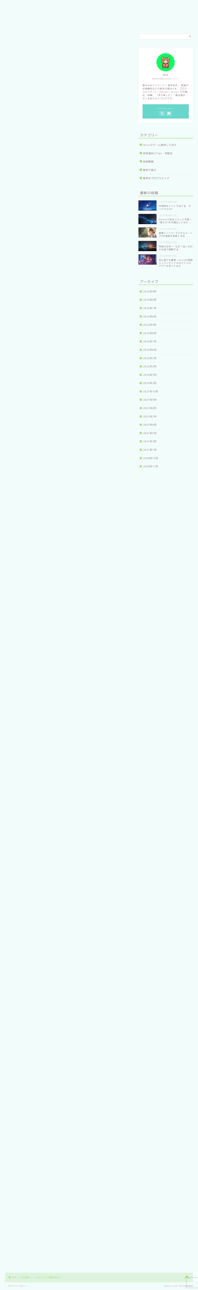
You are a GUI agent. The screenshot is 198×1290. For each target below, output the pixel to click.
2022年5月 (150, 358)
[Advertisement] (67, 243)
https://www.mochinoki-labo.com (45, 986)
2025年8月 (150, 300)
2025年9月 (150, 291)
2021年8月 (150, 408)
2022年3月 (150, 375)
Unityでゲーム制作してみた (160, 145)
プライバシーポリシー (18, 1286)
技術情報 (15, 40)
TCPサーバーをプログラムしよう (48, 188)
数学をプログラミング (156, 178)
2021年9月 (150, 399)
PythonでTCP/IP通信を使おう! (46, 183)
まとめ (32, 201)
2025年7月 (150, 308)
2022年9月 (150, 325)
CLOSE (109, 165)
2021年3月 (150, 441)
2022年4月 (150, 366)
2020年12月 (150, 458)
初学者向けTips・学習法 (157, 153)
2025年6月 (150, 316)
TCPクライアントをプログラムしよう (51, 192)
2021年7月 (150, 416)
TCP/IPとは (35, 176)
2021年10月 (150, 391)
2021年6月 (150, 424)
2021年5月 (150, 433)
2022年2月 (150, 383)
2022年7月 (150, 341)
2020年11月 (150, 466)
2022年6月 (150, 350)
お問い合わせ (118, 25)
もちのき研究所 (99, 10)
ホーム (76, 25)
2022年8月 (150, 333)
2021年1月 (150, 450)
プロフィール (95, 25)
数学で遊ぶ (149, 170)
